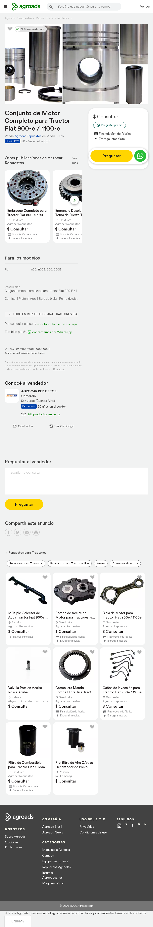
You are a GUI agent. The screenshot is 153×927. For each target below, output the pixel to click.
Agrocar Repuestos (28, 136)
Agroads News (52, 832)
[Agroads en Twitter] (126, 825)
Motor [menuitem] (101, 563)
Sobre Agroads (15, 836)
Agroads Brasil (52, 826)
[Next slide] (74, 200)
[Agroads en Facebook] (132, 826)
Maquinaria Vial (53, 883)
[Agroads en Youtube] (139, 825)
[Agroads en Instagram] (119, 825)
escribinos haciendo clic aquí (57, 324)
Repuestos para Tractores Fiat (69, 563)
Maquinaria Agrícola (56, 850)
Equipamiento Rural (55, 861)
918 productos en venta (44, 414)
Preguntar (111, 155)
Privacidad (86, 826)
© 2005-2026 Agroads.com (76, 905)
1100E (41, 269)
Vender (145, 6)
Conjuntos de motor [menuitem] (125, 563)
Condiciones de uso (93, 832)
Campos (48, 855)
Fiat (7, 269)
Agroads (10, 18)
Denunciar (59, 369)
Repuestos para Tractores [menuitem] (26, 563)
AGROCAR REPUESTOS (39, 391)
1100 (33, 269)
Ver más (75, 160)
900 (49, 269)
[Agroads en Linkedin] (145, 825)
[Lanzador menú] (6, 6)
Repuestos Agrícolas (56, 867)
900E (57, 269)
